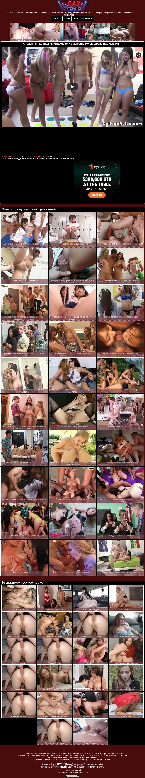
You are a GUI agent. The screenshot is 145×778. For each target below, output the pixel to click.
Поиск (75, 18)
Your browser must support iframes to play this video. (72, 100)
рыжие (49, 159)
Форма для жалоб (72, 770)
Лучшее (67, 18)
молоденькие (31, 159)
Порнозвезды (87, 18)
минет (10, 159)
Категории (56, 18)
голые (42, 159)
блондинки (18, 159)
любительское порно (63, 159)
